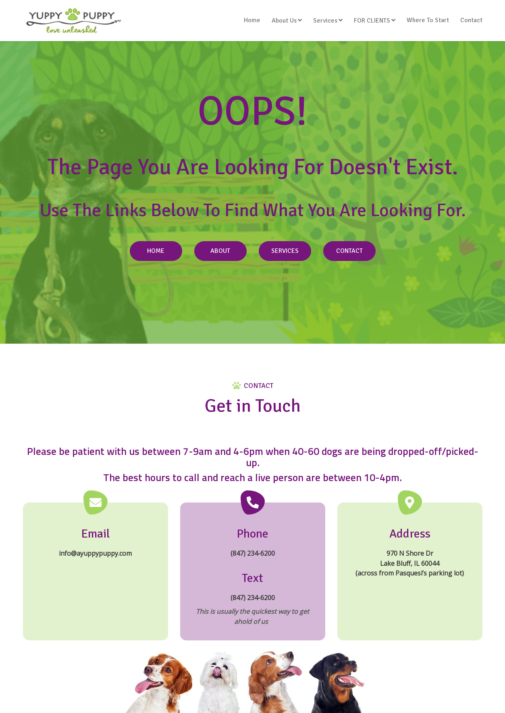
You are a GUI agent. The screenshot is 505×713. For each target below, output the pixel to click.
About (220, 251)
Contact (471, 20)
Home (252, 20)
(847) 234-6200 (253, 553)
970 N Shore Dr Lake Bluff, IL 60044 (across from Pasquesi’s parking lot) (409, 563)
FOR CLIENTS (372, 21)
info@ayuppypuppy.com (95, 553)
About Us (284, 21)
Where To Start (428, 20)
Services (325, 21)
